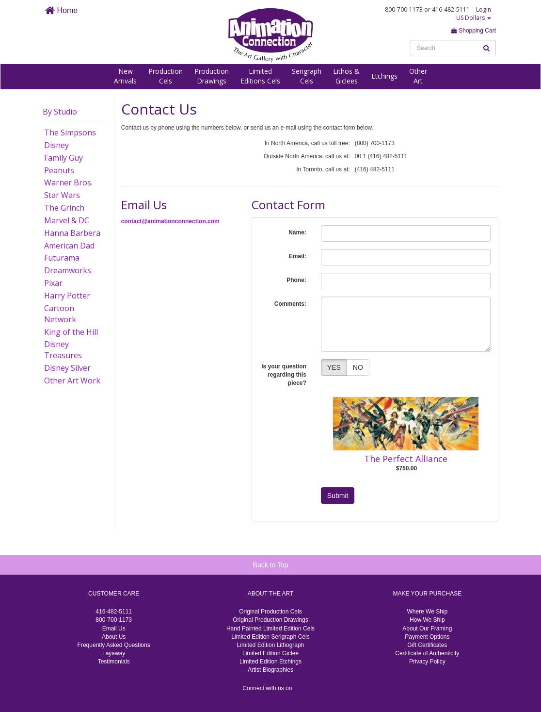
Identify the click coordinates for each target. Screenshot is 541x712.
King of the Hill (71, 332)
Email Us (114, 628)
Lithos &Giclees (346, 75)
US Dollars (473, 18)
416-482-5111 (113, 611)
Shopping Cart (473, 30)
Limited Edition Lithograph (270, 645)
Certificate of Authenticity (427, 653)
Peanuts (59, 170)
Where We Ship (427, 611)
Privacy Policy (427, 661)
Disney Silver (67, 368)
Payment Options (427, 636)
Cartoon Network (60, 314)
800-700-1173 (113, 619)
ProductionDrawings (211, 75)
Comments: (290, 303)
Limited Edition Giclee (270, 653)
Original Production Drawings (270, 619)
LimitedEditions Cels (260, 75)
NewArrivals (125, 75)
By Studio (60, 111)
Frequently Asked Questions (114, 645)
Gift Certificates (427, 645)
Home (61, 10)
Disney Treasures (63, 350)
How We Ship (427, 619)
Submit (338, 495)
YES (334, 367)
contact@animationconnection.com (170, 221)
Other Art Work (72, 380)
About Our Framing (427, 628)
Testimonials (114, 661)
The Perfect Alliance (405, 458)
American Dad (69, 245)
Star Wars (62, 195)
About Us (114, 636)
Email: (297, 256)
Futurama (62, 257)
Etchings (384, 76)
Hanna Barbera (72, 233)
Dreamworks (67, 270)
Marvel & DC (66, 220)
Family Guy (63, 157)
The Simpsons (70, 132)
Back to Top (270, 565)
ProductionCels (165, 75)
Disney (56, 145)
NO (358, 367)
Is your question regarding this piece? (283, 374)
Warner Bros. (68, 182)
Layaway (113, 653)
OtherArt (418, 75)
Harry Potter (67, 295)
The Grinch (64, 207)
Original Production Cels (270, 611)
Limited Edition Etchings (270, 661)
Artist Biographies (270, 669)
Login (483, 9)
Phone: (296, 280)
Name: (297, 232)
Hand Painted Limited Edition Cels (270, 628)
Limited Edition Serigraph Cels (270, 636)
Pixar (53, 283)
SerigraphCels (306, 75)
